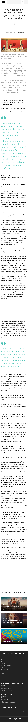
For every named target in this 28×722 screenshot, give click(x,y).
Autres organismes (6, 661)
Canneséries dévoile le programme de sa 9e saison (12, 640)
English (3, 673)
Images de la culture (6, 699)
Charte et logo (4, 669)
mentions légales (14, 720)
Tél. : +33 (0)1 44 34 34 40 (7, 690)
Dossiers (3, 660)
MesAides (3, 696)
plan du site (17, 718)
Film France (4, 698)
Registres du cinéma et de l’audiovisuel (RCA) (11, 701)
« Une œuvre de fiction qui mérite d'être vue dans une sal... (12, 622)
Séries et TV (6, 604)
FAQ (2, 667)
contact (9, 718)
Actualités (3, 658)
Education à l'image (6, 665)
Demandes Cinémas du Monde (8, 702)
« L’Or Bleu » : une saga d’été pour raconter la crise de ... (12, 608)
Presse (3, 663)
